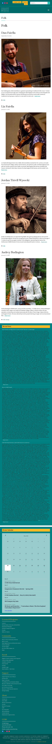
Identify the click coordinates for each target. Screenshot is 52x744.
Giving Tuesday (5, 690)
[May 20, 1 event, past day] (26, 562)
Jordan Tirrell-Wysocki (15, 180)
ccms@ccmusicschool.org (11, 729)
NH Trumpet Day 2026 (11, 601)
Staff (3, 707)
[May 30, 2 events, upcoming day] (44, 568)
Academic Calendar (6, 662)
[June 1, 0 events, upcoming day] (14, 574)
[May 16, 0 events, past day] (44, 556)
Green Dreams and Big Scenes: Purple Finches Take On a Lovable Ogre (18, 329)
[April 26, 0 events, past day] (8, 544)
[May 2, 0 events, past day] (44, 544)
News (3, 650)
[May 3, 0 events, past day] (8, 550)
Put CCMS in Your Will (7, 685)
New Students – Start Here (8, 669)
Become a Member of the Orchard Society (11, 683)
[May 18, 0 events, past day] (14, 562)
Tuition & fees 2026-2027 (7, 660)
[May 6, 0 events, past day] (26, 550)
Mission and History (6, 702)
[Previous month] (5, 535)
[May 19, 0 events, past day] (20, 562)
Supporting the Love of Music (9, 676)
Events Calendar (6, 644)
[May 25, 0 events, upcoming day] (14, 568)
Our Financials (5, 709)
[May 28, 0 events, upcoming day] (32, 568)
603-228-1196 (9, 727)
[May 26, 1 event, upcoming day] (20, 568)
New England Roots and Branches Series (11, 643)
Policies (4, 665)
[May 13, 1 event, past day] (26, 556)
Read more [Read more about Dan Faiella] (37, 96)
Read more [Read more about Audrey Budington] (7, 315)
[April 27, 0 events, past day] (14, 544)
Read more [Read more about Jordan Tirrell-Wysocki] (44, 242)
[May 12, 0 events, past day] (20, 556)
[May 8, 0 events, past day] (38, 550)
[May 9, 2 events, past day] (44, 550)
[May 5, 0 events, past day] (20, 550)
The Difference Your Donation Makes (10, 682)
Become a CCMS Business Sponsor (10, 689)
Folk (4, 100)
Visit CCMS (4, 700)
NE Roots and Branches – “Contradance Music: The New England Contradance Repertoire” (25, 607)
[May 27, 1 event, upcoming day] (26, 568)
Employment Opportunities (8, 714)
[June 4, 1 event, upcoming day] (32, 574)
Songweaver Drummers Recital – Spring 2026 (19, 589)
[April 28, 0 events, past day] (20, 544)
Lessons (4, 623)
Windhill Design (42, 741)
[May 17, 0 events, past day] (8, 562)
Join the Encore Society (7, 687)
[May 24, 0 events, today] (8, 568)
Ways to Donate (5, 680)
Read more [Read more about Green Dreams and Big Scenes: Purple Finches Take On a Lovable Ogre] (5, 384)
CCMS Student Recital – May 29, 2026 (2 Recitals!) (20, 595)
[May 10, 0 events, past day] (8, 556)
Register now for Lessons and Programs (11, 658)
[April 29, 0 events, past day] (26, 544)
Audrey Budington (12, 252)
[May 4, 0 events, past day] (14, 550)
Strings (7, 319)
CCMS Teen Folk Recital (12, 583)
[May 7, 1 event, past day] (32, 550)
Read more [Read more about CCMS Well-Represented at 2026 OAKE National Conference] (5, 521)
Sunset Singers (5, 646)
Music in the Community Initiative (10, 639)
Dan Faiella (8, 33)
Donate (25, 2)
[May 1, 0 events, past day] (38, 544)
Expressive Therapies (7, 626)
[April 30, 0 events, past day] (32, 544)
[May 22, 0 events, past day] (38, 562)
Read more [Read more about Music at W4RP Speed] (5, 440)
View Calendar (8, 610)
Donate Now (5, 678)
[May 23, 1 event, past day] (44, 562)
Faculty (3, 630)
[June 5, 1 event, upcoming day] (38, 574)
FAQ (26, 4)
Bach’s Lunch (5, 641)
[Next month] (46, 535)
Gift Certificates (5, 711)
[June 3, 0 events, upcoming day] (26, 574)
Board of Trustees (6, 706)
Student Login (17, 2)
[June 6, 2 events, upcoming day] (44, 574)
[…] (39, 520)
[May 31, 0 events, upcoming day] (8, 574)
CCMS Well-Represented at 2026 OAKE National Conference (15, 442)
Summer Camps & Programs (8, 628)
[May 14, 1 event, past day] (32, 556)
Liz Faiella (7, 106)
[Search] (48, 3)
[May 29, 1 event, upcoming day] (38, 568)
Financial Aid (5, 663)
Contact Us (4, 699)
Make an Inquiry (6, 632)
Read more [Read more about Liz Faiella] (4, 170)
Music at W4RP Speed (7, 387)
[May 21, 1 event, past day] (32, 562)
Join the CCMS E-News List (8, 648)
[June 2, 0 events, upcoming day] (20, 574)
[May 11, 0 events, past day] (14, 556)
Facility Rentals (5, 713)
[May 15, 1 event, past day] (38, 556)
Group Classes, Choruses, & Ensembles (11, 625)
